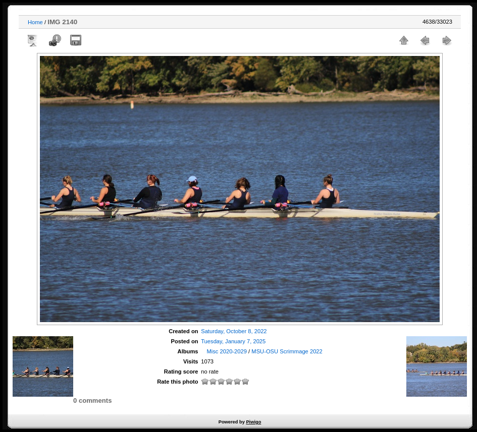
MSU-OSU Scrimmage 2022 (287, 351)
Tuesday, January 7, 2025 (233, 341)
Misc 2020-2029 (226, 351)
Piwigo (253, 421)
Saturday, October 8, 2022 (234, 331)
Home (35, 22)
